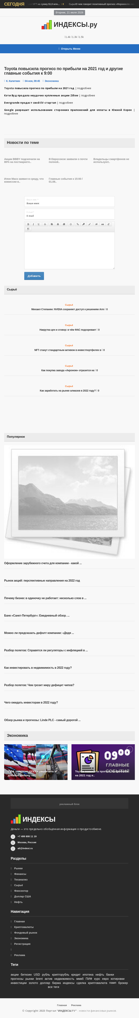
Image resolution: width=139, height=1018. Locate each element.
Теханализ (21, 879)
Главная (19, 921)
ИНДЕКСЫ (64, 1010)
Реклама (19, 955)
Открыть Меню (69, 49)
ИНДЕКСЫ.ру (69, 24)
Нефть (18, 902)
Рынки (18, 868)
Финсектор (21, 890)
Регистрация (22, 943)
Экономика (52, 81)
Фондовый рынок (25, 932)
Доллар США (22, 896)
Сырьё (69, 304)
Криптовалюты (24, 927)
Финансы (20, 874)
